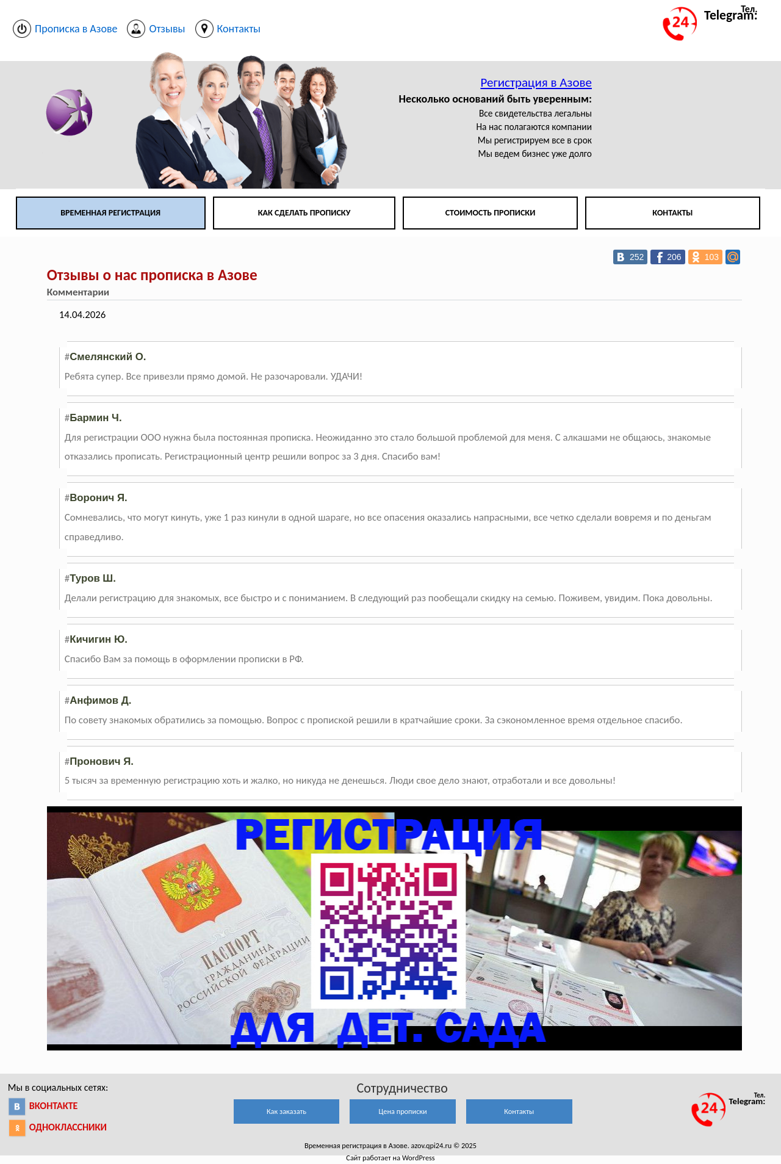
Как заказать (286, 1111)
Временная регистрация (110, 213)
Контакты (672, 213)
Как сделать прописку (304, 213)
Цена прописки (403, 1111)
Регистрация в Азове (536, 82)
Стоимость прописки (490, 213)
